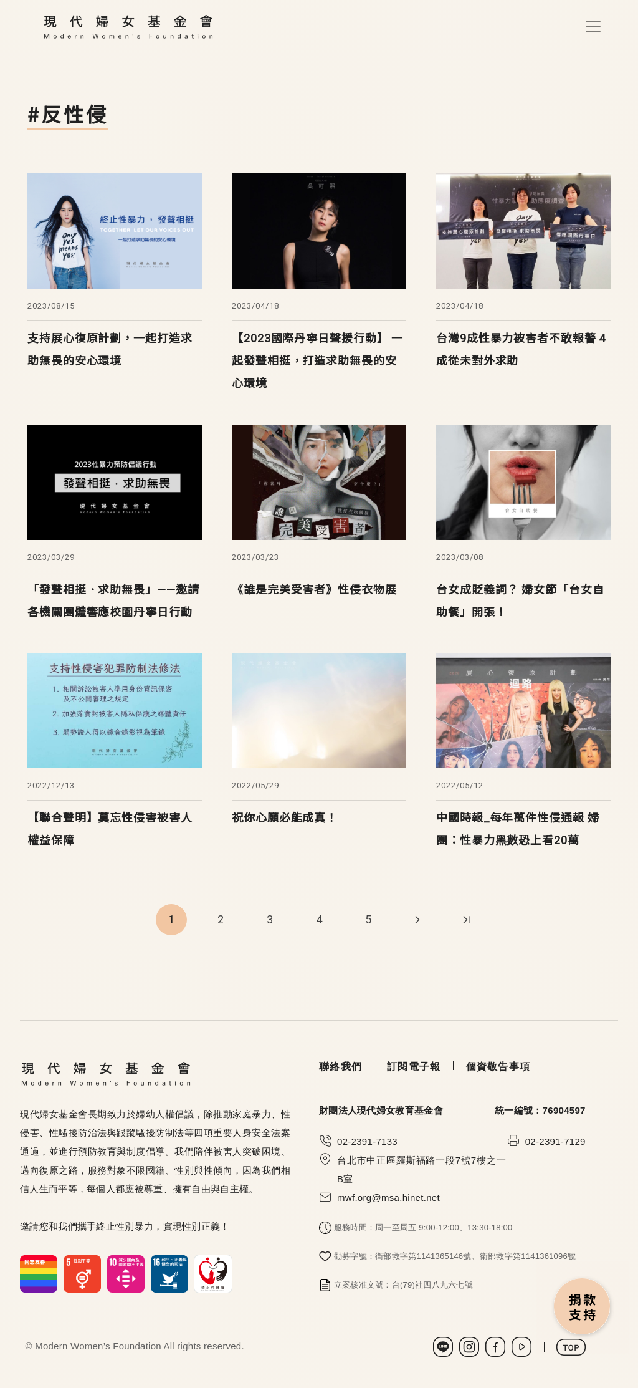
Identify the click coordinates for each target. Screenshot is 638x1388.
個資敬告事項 (498, 1066)
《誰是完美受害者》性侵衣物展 (314, 589)
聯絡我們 (340, 1066)
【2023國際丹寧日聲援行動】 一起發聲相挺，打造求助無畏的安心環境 (317, 361)
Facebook (495, 1347)
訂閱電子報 (413, 1066)
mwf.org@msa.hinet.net (388, 1197)
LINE (443, 1347)
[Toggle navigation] (593, 26)
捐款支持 (582, 1307)
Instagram (469, 1347)
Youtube (521, 1347)
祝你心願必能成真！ (285, 817)
